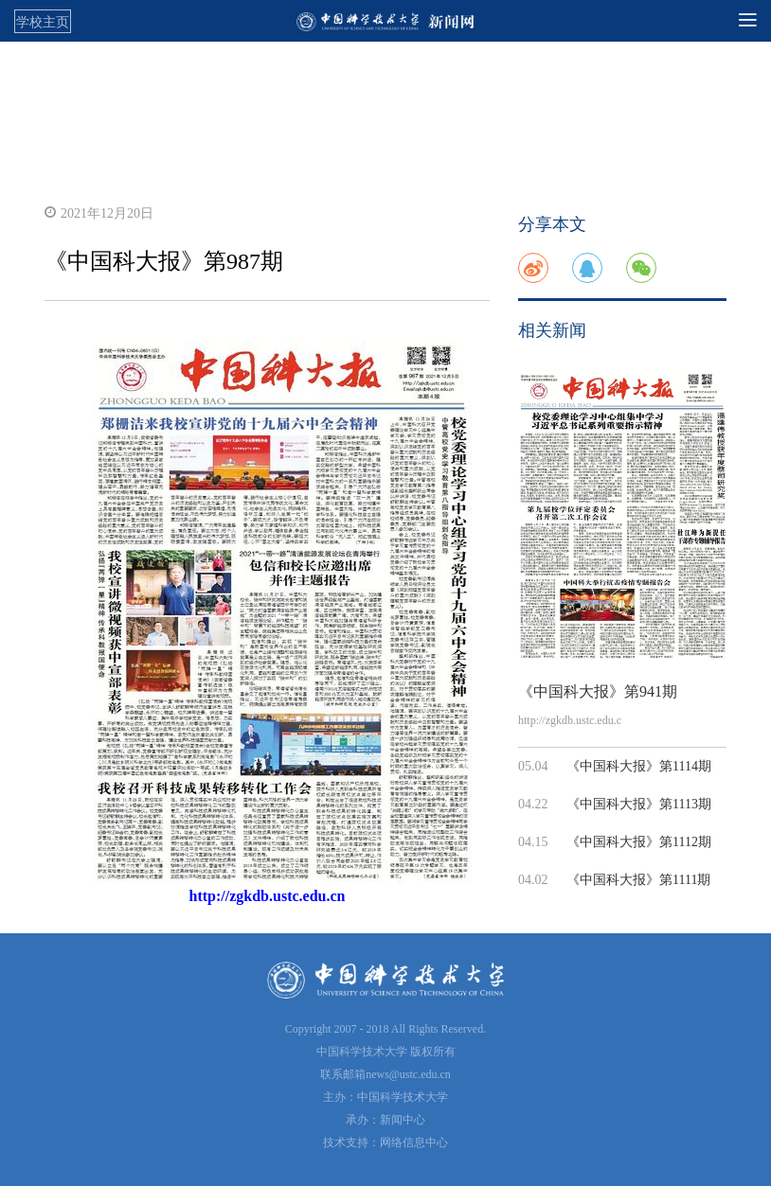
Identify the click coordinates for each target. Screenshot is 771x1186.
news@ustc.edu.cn (408, 1074)
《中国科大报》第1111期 (638, 880)
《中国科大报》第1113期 (638, 804)
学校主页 (42, 21)
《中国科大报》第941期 (597, 691)
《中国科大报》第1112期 (638, 842)
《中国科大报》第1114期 (638, 766)
